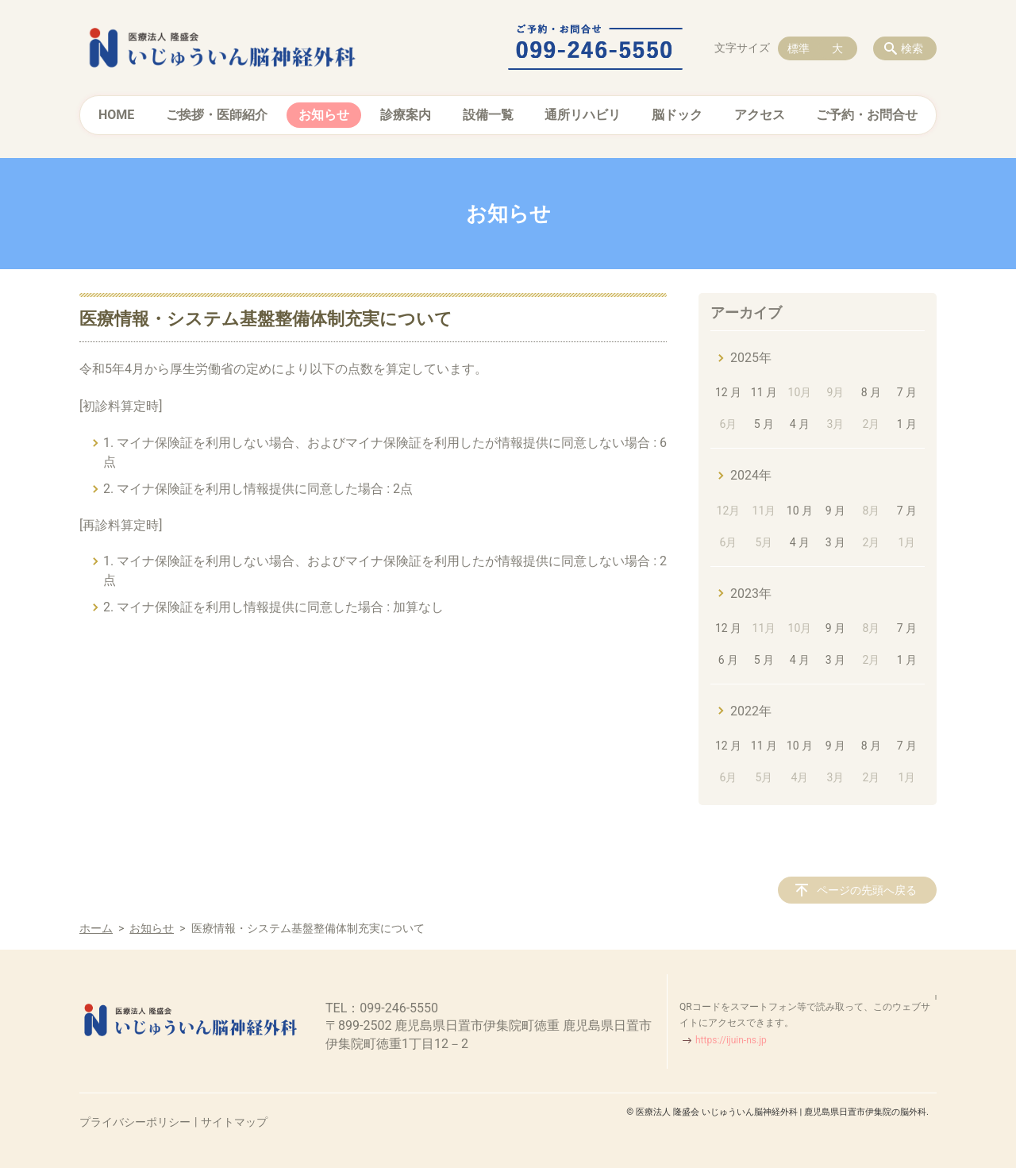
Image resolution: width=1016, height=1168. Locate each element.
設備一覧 (488, 114)
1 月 (907, 424)
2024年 (751, 475)
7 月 (907, 392)
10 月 (800, 510)
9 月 (835, 510)
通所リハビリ (583, 114)
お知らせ (323, 114)
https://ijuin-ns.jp (731, 1040)
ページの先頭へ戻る (867, 890)
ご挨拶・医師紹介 (216, 114)
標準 (798, 48)
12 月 (728, 392)
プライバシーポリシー (134, 1122)
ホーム (96, 928)
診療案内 (405, 114)
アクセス (759, 114)
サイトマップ (234, 1122)
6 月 (728, 659)
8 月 (871, 392)
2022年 (751, 711)
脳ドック (677, 114)
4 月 (800, 424)
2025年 (751, 357)
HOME (116, 114)
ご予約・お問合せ (867, 114)
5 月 (764, 424)
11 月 (764, 392)
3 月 (835, 542)
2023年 (751, 593)
